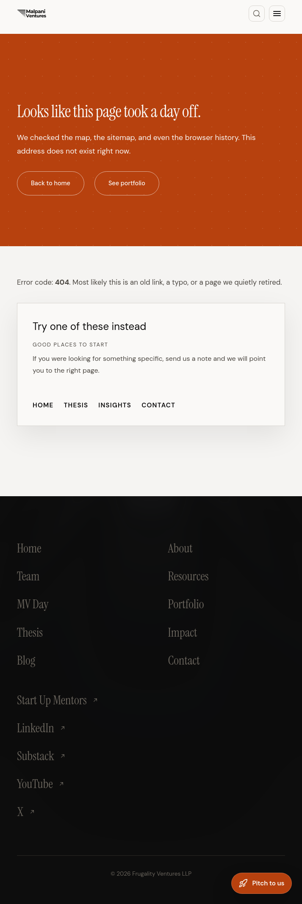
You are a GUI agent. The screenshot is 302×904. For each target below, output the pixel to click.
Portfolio (186, 604)
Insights (114, 405)
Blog (26, 660)
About (180, 548)
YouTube (41, 784)
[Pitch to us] (261, 883)
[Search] (257, 13)
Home (43, 405)
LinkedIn (41, 728)
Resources (188, 576)
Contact (158, 405)
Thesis (76, 405)
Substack (41, 756)
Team (28, 576)
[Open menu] (277, 13)
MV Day (32, 604)
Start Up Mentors (58, 700)
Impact (182, 632)
